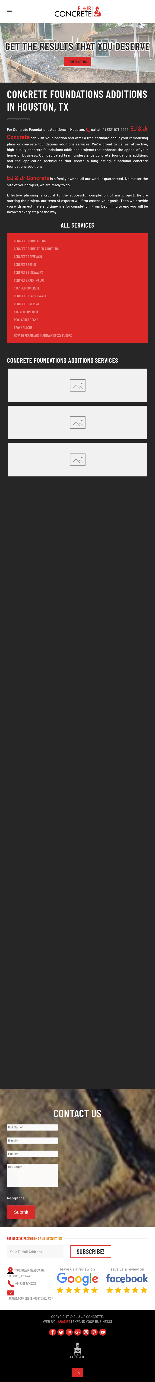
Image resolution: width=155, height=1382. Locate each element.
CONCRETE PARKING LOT (29, 280)
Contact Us (77, 61)
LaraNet (63, 1321)
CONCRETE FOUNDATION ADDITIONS (36, 248)
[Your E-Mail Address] (35, 1251)
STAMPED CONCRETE (27, 288)
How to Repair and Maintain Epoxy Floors (43, 335)
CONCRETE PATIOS (25, 264)
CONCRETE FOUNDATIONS (30, 240)
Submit (21, 1217)
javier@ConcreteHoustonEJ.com (30, 1298)
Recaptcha (15, 1203)
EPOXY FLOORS (23, 327)
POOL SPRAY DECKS (26, 319)
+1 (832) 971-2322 (115, 129)
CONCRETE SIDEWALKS (28, 272)
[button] (9, 11)
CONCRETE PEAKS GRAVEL (30, 296)
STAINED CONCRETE (26, 311)
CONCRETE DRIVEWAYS (28, 256)
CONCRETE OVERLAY (26, 304)
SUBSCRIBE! (91, 1251)
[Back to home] (77, 11)
